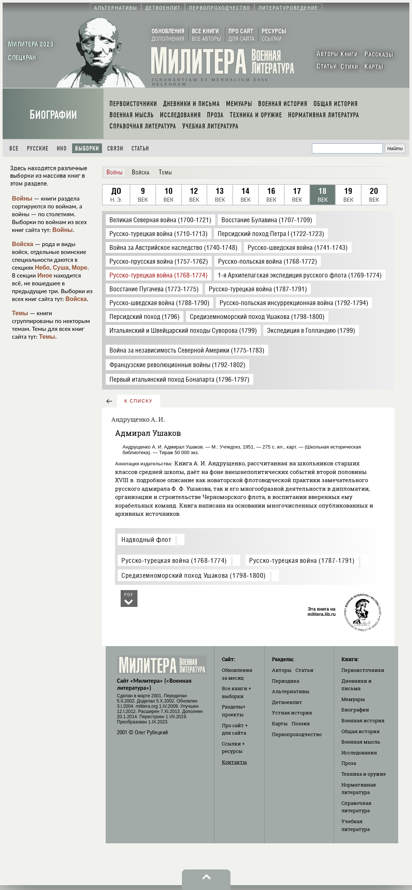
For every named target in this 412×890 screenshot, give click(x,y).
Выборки (87, 148)
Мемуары (353, 699)
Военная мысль (360, 741)
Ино (62, 148)
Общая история (360, 731)
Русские (38, 148)
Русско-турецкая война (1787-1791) (302, 560)
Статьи (140, 148)
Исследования (359, 752)
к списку (138, 401)
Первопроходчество (297, 734)
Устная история (292, 712)
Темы (20, 313)
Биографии (53, 115)
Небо (42, 267)
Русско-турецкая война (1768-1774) (174, 560)
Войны (22, 198)
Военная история (362, 720)
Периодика (285, 680)
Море (79, 267)
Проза (348, 763)
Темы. (48, 337)
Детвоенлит (287, 702)
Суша (61, 267)
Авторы (281, 670)
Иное (44, 275)
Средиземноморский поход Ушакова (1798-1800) (193, 575)
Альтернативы (290, 691)
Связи (115, 148)
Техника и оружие (363, 773)
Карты (280, 723)
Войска (22, 244)
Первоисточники (362, 670)
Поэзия (301, 723)
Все (14, 148)
